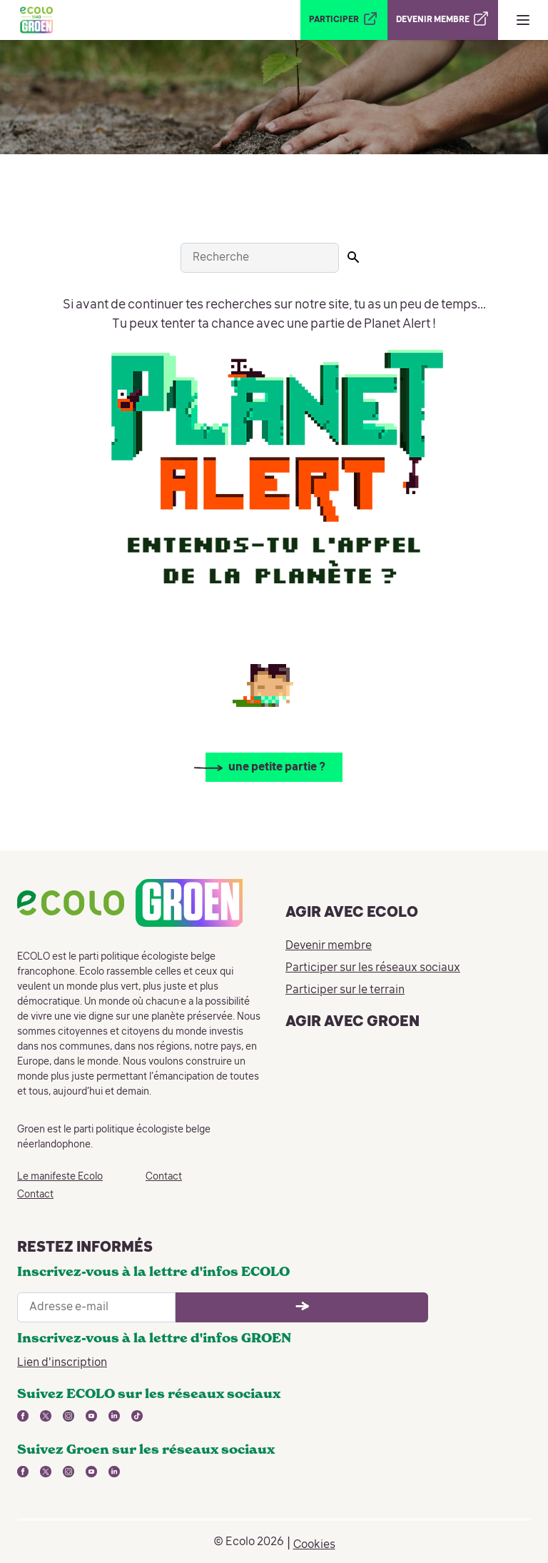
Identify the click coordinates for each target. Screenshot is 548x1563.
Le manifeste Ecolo (60, 1177)
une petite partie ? (276, 767)
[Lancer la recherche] (353, 257)
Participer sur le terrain (345, 990)
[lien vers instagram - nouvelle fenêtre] (68, 1416)
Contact (35, 1195)
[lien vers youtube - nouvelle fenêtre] (91, 1416)
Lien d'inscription (62, 1363)
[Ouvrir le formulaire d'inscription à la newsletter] (302, 1307)
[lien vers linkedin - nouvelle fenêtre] (114, 1416)
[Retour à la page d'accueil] (36, 20)
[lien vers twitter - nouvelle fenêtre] (45, 1416)
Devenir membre (328, 946)
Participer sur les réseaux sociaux (372, 968)
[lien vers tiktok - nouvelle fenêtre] (137, 1416)
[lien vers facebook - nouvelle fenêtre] (23, 1416)
